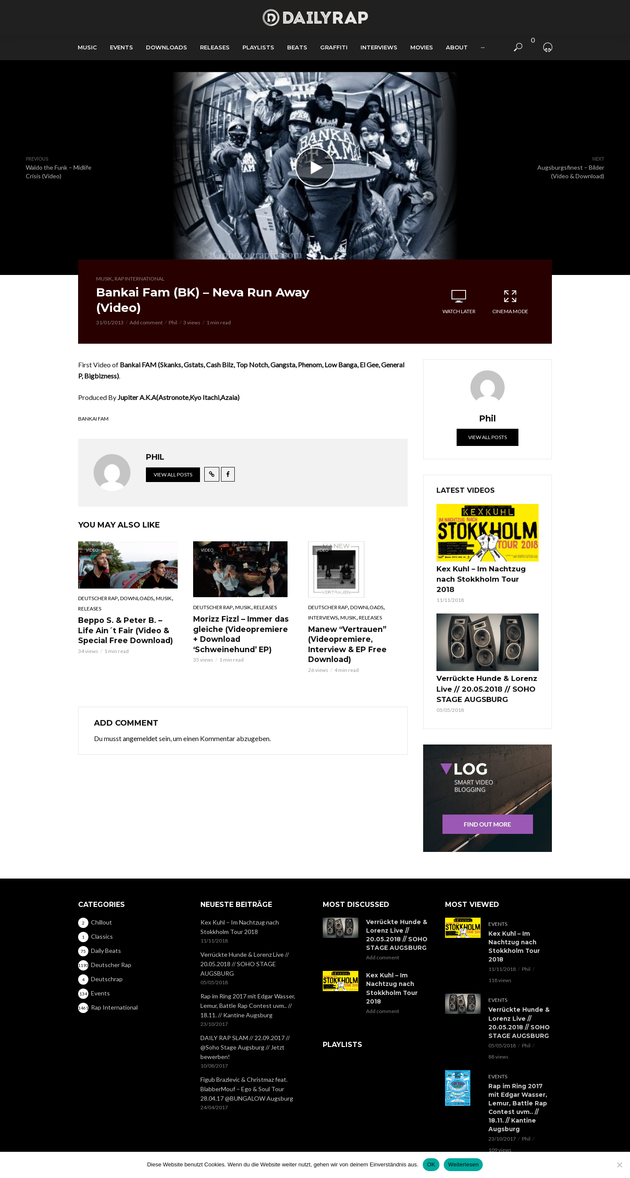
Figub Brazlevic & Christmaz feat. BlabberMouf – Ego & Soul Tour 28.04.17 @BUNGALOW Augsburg (246, 1058)
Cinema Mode (510, 301)
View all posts (173, 474)
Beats (297, 47)
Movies (421, 47)
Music (87, 47)
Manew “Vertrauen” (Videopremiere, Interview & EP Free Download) (357, 638)
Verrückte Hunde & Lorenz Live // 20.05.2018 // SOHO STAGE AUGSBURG (480, 672)
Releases (215, 47)
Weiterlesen (463, 1164)
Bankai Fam (93, 418)
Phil (173, 322)
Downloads (166, 47)
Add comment (146, 322)
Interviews (378, 47)
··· (483, 47)
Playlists (258, 47)
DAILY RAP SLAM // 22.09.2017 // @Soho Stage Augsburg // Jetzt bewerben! (245, 1017)
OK (431, 1164)
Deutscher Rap (98, 598)
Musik (104, 278)
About (457, 47)
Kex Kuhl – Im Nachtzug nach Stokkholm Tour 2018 (483, 572)
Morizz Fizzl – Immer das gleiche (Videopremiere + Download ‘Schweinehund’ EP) (242, 632)
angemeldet (140, 726)
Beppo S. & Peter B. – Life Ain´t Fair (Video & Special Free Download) (127, 629)
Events (121, 47)
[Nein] (619, 1164)
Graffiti (334, 47)
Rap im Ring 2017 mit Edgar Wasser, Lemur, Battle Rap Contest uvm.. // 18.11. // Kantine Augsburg (247, 975)
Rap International (139, 278)
